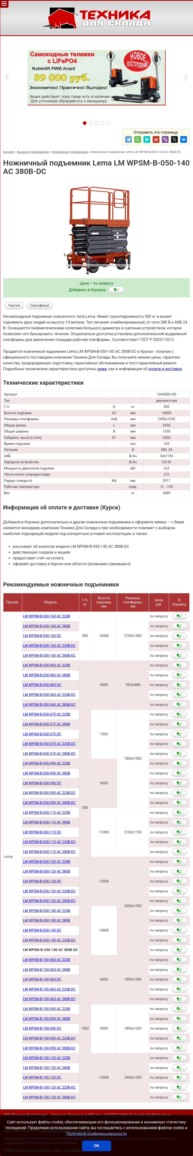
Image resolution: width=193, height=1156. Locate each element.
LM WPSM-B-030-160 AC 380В (46, 626)
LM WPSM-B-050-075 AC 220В (46, 714)
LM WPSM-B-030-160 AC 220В (46, 616)
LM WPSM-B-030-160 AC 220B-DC (49, 646)
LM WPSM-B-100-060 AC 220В (46, 960)
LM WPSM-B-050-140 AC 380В (46, 920)
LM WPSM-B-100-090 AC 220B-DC (49, 1038)
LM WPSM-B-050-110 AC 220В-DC (49, 842)
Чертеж (14, 305)
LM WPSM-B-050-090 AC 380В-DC (49, 803)
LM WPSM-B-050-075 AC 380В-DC (49, 754)
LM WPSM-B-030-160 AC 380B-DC (49, 656)
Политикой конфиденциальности (96, 1133)
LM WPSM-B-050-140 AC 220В (46, 911)
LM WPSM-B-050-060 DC (42, 685)
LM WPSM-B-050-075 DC (42, 734)
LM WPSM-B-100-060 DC (42, 979)
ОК (96, 1146)
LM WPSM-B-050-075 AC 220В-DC (49, 744)
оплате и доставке (165, 369)
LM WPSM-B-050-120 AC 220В (46, 862)
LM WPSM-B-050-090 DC (42, 783)
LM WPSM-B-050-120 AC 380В (46, 871)
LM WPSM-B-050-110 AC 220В (46, 813)
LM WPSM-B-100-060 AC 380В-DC (49, 999)
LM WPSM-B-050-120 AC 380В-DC (49, 901)
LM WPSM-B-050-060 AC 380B (46, 675)
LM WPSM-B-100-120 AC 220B (46, 1058)
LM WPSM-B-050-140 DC (42, 930)
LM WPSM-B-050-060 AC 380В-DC (49, 705)
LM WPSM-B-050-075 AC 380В (46, 724)
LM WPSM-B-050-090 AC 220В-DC (49, 793)
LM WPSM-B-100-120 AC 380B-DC (49, 1097)
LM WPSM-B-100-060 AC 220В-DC (49, 989)
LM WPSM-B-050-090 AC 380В (46, 773)
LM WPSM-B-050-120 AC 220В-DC (49, 891)
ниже (102, 369)
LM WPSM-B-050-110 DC (42, 832)
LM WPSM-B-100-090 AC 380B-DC (49, 1048)
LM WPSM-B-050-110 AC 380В (46, 822)
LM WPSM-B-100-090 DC (42, 1028)
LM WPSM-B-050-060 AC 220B (46, 665)
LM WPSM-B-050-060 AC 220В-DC (49, 695)
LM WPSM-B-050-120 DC (42, 881)
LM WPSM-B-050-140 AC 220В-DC (49, 940)
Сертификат (40, 305)
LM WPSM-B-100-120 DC (42, 1078)
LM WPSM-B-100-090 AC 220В (46, 1009)
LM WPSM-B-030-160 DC (42, 636)
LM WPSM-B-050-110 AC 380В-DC (49, 852)
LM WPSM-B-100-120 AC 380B (46, 1068)
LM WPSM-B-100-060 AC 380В (46, 970)
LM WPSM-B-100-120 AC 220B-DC (49, 1087)
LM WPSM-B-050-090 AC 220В (46, 763)
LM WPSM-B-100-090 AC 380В (46, 1019)
